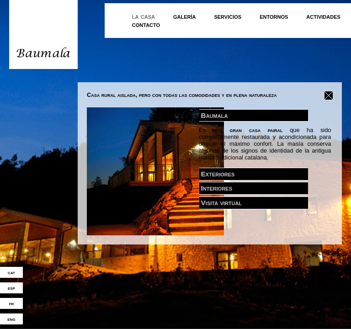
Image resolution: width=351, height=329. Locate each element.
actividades (323, 16)
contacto (146, 24)
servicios (227, 16)
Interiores (216, 188)
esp (11, 288)
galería (184, 16)
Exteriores (218, 174)
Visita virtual (221, 203)
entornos (274, 16)
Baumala (214, 115)
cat (11, 272)
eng (11, 319)
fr (11, 303)
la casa (143, 16)
